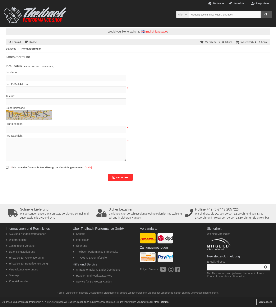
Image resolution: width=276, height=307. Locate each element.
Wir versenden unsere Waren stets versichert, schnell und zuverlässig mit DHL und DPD (51, 213)
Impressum (81, 239)
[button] (182, 14)
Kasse (31, 42)
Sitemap (12, 275)
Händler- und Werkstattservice (92, 275)
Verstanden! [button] (265, 302)
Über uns (80, 245)
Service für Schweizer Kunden (92, 281)
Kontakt (14, 42)
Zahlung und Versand (20, 245)
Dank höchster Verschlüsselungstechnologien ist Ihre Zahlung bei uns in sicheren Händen (139, 213)
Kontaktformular (17, 281)
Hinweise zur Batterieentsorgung (27, 263)
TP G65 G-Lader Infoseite (90, 257)
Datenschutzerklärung (20, 251)
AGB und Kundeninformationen (26, 233)
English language (154, 31)
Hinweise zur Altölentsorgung (25, 257)
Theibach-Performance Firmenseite (95, 251)
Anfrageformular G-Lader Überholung (97, 269)
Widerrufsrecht (16, 239)
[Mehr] (88, 167)
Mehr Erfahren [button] (161, 302)
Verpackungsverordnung (22, 269)
